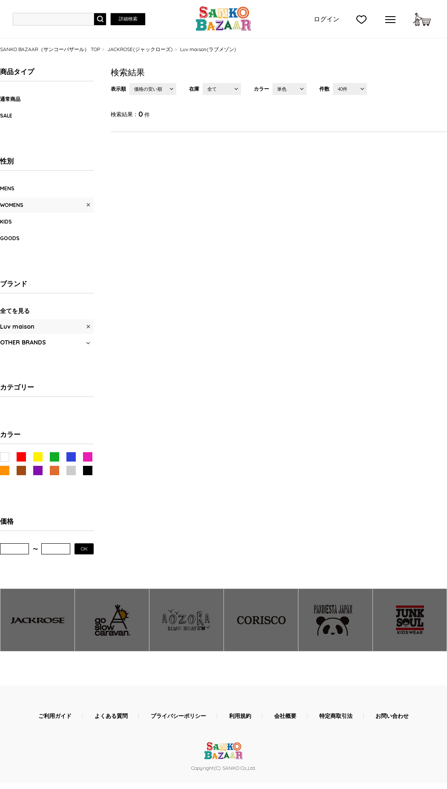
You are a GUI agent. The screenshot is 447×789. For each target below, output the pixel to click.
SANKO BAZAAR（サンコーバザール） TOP (50, 49)
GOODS (10, 238)
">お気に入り (361, 19)
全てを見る (15, 311)
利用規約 (240, 716)
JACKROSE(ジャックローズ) (140, 49)
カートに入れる (422, 19)
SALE (6, 115)
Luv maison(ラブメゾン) (208, 49)
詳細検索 (128, 19)
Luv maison (17, 326)
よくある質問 (111, 716)
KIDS (6, 221)
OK (84, 548)
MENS (7, 188)
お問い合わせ (392, 716)
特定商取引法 (335, 716)
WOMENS (11, 205)
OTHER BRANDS (23, 342)
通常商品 (10, 99)
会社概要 (285, 716)
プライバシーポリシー (178, 716)
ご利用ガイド (55, 716)
